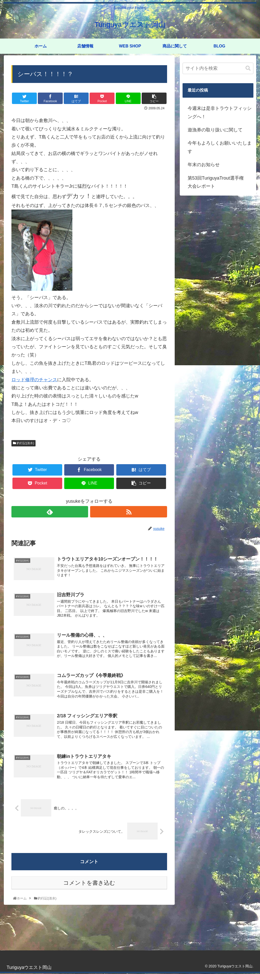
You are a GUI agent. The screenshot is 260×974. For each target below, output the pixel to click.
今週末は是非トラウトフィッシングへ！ (220, 112)
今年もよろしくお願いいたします (220, 147)
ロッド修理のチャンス (34, 379)
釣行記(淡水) (23, 443)
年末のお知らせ (204, 164)
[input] (218, 68)
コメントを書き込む (89, 884)
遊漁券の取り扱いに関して (215, 129)
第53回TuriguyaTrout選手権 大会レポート (218, 182)
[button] (248, 68)
